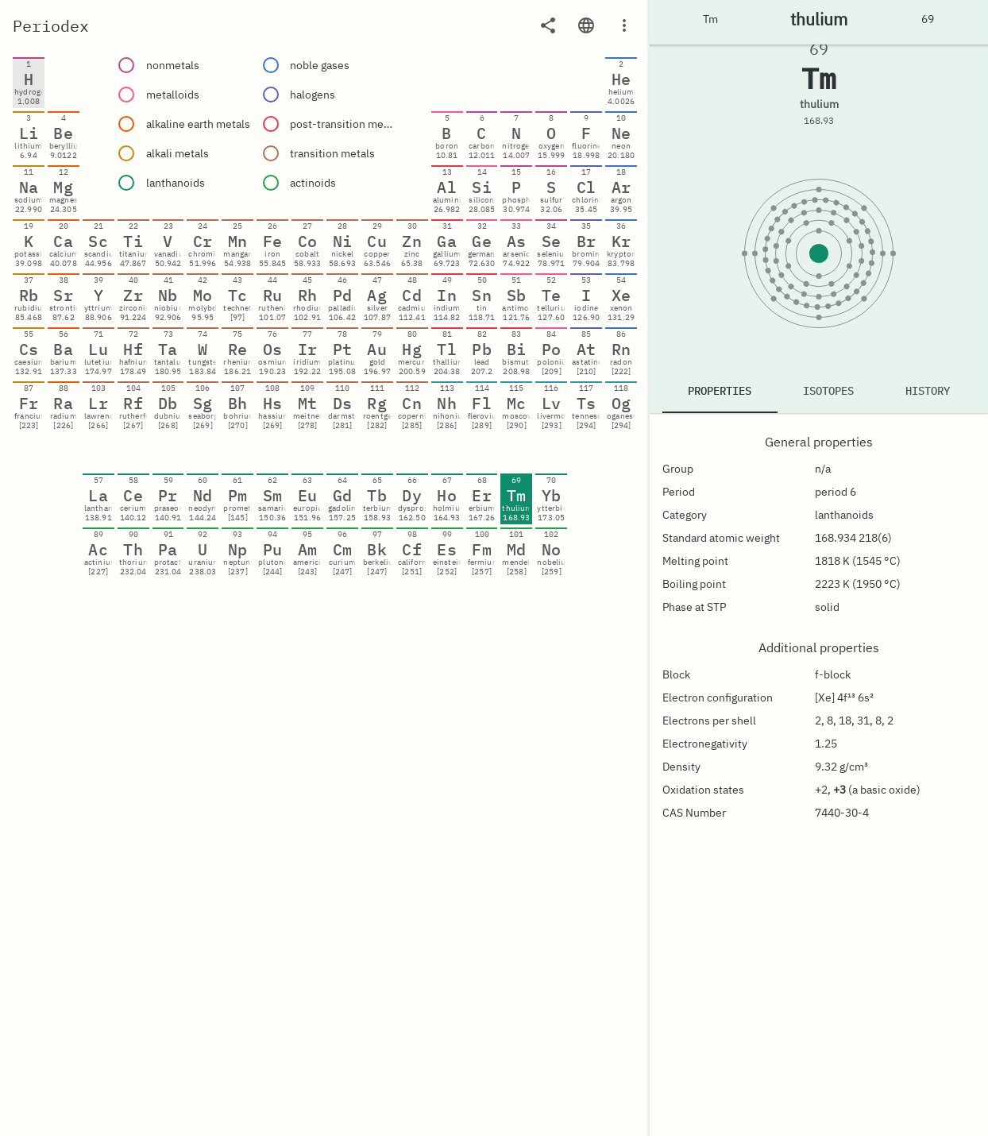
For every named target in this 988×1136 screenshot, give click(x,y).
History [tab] (927, 391)
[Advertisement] (325, 1100)
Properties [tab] (719, 391)
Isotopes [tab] (828, 391)
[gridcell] (28, 82)
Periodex (51, 26)
